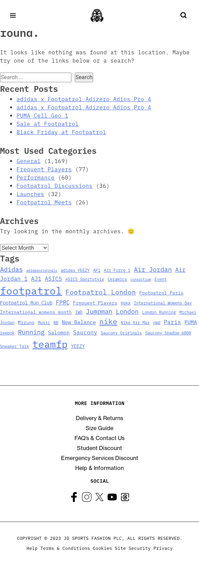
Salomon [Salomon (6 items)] (59, 332)
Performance (35, 177)
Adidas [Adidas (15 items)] (11, 269)
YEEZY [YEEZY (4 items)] (78, 346)
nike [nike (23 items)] (108, 321)
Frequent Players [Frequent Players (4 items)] (95, 302)
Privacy (163, 548)
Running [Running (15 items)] (31, 331)
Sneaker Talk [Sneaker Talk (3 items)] (14, 346)
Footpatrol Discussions (54, 185)
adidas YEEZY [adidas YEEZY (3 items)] (75, 270)
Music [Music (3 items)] (44, 322)
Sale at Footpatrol (48, 123)
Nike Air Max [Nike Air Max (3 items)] (135, 322)
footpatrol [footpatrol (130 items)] (31, 290)
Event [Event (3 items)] (161, 279)
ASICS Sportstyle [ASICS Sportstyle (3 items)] (85, 279)
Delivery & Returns (99, 418)
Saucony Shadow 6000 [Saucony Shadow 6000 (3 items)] (168, 332)
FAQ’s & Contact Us (99, 438)
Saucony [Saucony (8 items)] (85, 332)
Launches (30, 193)
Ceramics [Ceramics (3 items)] (117, 279)
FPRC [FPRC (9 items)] (63, 302)
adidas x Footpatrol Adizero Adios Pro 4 (84, 99)
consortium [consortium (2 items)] (140, 279)
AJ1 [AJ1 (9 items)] (36, 278)
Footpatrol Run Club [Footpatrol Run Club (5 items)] (26, 302)
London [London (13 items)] (127, 311)
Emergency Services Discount (99, 458)
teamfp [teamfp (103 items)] (50, 344)
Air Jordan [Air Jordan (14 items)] (153, 269)
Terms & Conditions (65, 548)
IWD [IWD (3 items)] (78, 312)
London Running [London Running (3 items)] (159, 312)
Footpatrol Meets (44, 202)
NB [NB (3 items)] (55, 322)
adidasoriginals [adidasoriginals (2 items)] (41, 270)
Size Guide (99, 428)
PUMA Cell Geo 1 (42, 115)
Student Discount (99, 448)
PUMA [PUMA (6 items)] (191, 321)
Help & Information (99, 467)
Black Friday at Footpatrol (61, 132)
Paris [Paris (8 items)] (172, 321)
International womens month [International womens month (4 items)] (36, 312)
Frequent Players (44, 169)
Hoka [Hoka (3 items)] (125, 303)
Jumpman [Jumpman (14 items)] (99, 311)
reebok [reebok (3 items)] (7, 332)
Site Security (133, 548)
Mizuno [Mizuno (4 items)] (26, 322)
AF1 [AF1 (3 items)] (96, 270)
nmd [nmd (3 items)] (156, 322)
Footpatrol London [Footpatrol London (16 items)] (101, 291)
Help (32, 548)
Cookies (102, 548)
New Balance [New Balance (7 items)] (79, 321)
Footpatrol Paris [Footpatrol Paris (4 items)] (161, 292)
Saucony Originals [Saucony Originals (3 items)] (121, 332)
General (29, 160)
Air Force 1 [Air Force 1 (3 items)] (117, 270)
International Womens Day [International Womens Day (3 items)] (163, 303)
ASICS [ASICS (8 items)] (53, 278)
